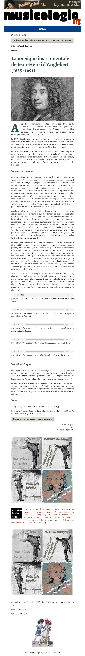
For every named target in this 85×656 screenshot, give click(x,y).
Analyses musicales (49, 515)
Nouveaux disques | (33, 517)
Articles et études (62, 512)
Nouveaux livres (66, 515)
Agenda (48, 517)
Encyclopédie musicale (43, 512)
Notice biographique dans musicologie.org (32, 419)
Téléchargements (30, 520)
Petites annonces (64, 517)
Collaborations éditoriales (34, 523)
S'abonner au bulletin (50, 509)
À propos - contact (31, 509)
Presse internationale (50, 520)
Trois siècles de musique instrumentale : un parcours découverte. (42, 40)
